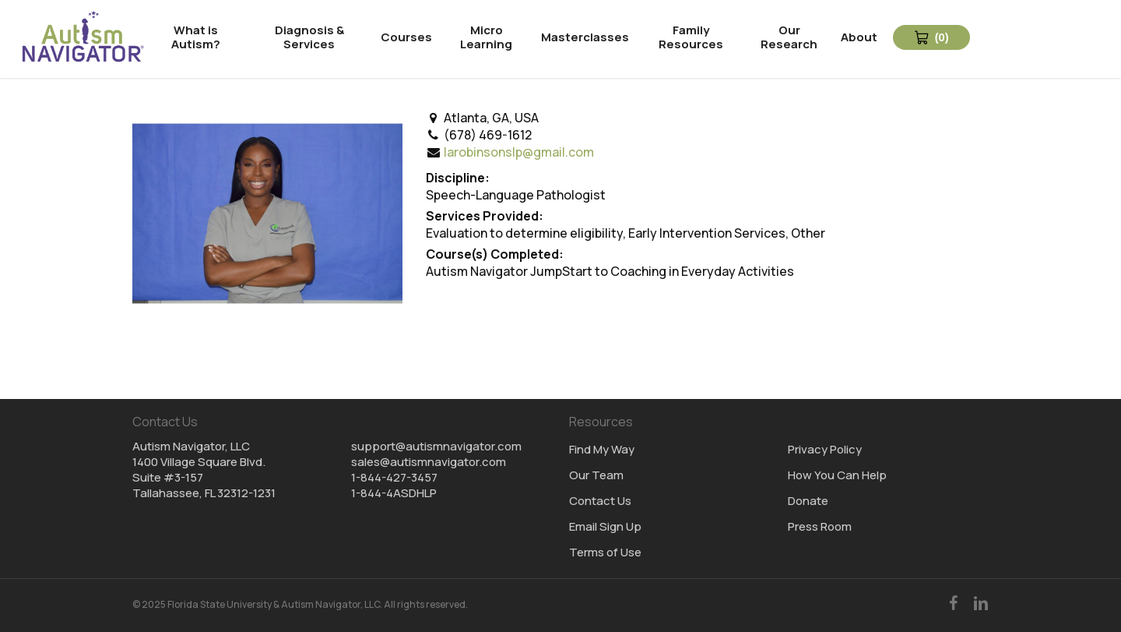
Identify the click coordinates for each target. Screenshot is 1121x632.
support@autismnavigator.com (436, 446)
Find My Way (601, 449)
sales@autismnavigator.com (428, 462)
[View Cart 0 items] (932, 37)
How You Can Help (837, 475)
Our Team (596, 475)
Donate (808, 501)
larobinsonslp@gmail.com (519, 152)
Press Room (820, 527)
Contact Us (600, 501)
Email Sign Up (605, 527)
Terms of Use (605, 552)
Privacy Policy (825, 449)
